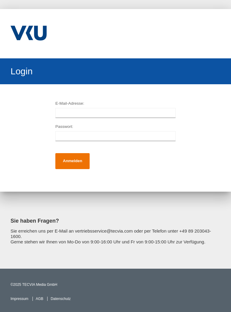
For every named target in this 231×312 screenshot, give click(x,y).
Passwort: (64, 126)
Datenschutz (61, 299)
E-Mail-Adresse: (69, 103)
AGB (39, 299)
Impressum (19, 299)
